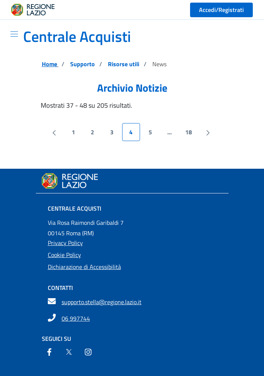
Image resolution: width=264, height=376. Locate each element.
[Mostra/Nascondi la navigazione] (11, 34)
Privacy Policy (65, 242)
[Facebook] (49, 352)
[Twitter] (68, 352)
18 (191, 134)
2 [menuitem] (96, 134)
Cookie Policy (64, 254)
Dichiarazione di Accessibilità (84, 266)
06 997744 (76, 318)
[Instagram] (88, 352)
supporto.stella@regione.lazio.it (102, 301)
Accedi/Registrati (221, 9)
